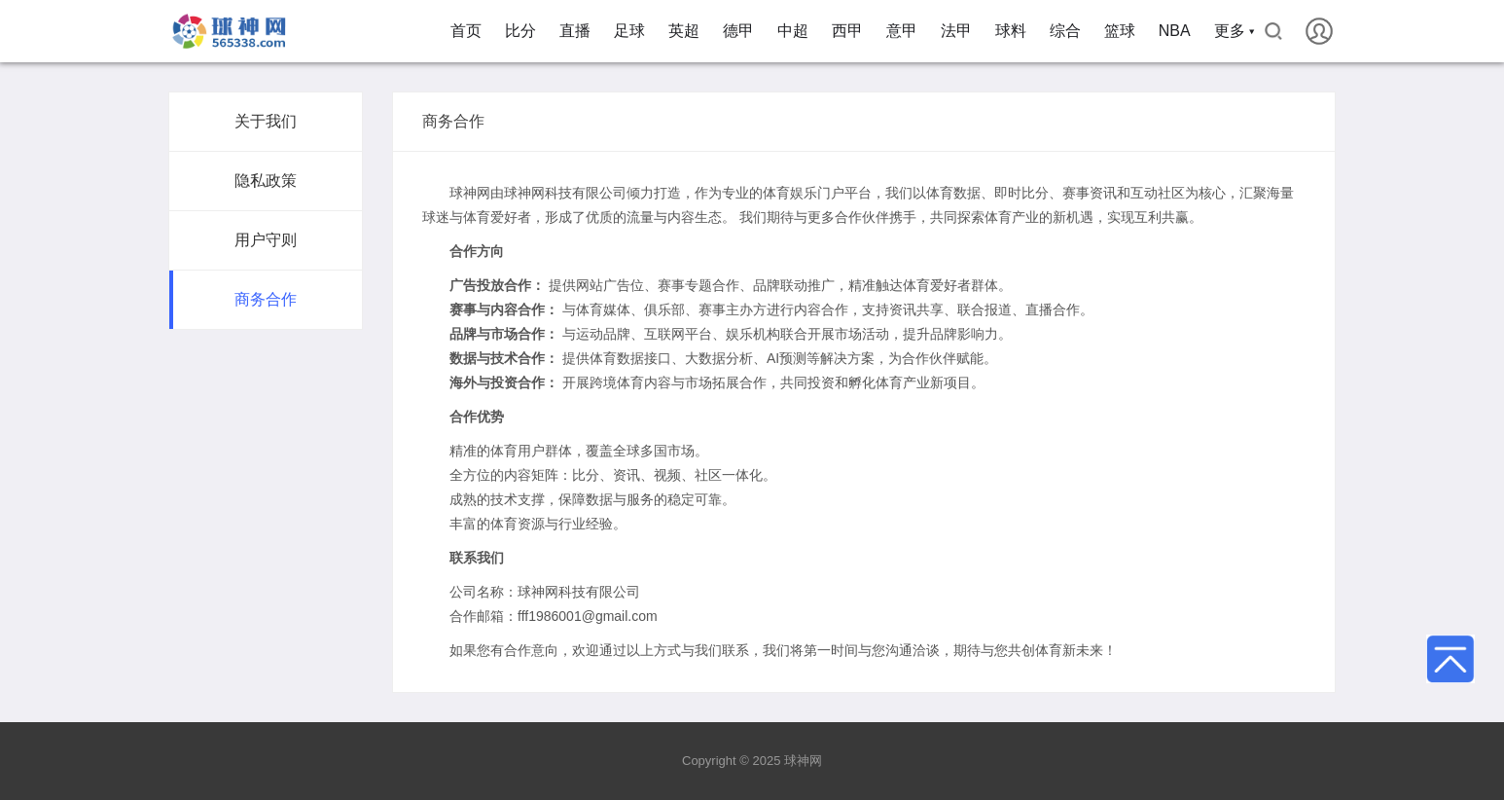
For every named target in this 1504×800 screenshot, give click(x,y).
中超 (792, 30)
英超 (683, 30)
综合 (1065, 30)
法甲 (956, 30)
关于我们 (265, 121)
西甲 (847, 30)
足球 (629, 30)
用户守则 (265, 240)
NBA (1175, 30)
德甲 (738, 30)
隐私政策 (265, 180)
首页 (466, 30)
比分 (520, 30)
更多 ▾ (1234, 30)
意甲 (901, 30)
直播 (575, 30)
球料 (1010, 30)
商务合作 (265, 299)
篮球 (1119, 30)
